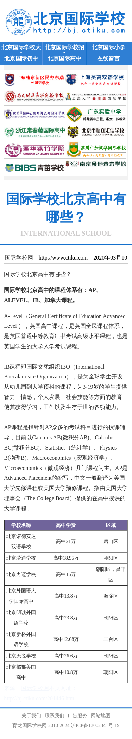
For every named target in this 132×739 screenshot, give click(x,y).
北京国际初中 (21, 59)
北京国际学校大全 (21, 48)
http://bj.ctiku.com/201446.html (40, 698)
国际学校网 (19, 258)
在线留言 (108, 59)
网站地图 (101, 715)
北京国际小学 (108, 47)
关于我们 (31, 715)
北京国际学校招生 (64, 48)
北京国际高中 (64, 59)
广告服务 (77, 715)
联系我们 (54, 715)
